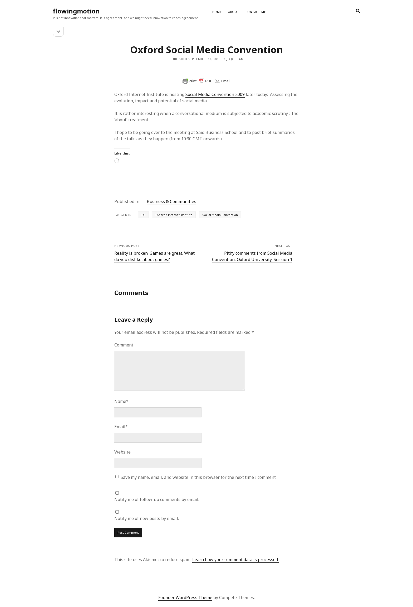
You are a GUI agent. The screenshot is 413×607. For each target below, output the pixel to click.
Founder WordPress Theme (185, 597)
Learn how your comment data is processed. (235, 559)
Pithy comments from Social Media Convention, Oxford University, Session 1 (252, 256)
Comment (123, 345)
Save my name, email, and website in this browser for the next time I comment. (199, 477)
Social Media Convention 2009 (215, 94)
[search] (358, 11)
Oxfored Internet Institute (173, 215)
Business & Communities (171, 201)
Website (122, 452)
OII (143, 215)
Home (217, 12)
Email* (121, 427)
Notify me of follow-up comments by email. (156, 499)
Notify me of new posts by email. (146, 518)
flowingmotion (76, 11)
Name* (121, 401)
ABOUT (233, 12)
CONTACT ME (255, 12)
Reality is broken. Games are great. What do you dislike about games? (154, 256)
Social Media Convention (220, 215)
